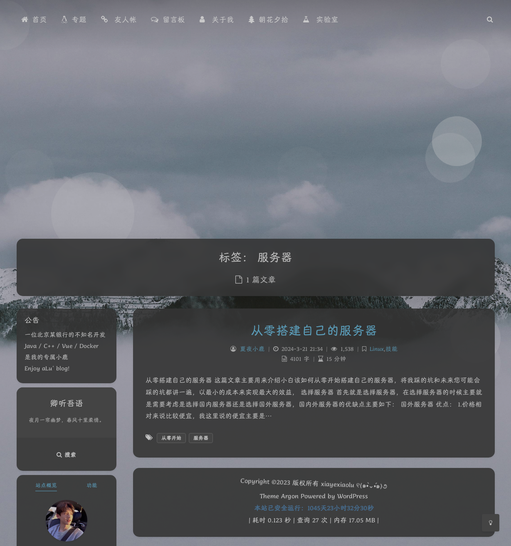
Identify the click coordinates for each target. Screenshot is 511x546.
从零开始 (171, 438)
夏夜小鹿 (251, 349)
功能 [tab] (91, 485)
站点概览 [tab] (46, 485)
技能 (391, 349)
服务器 (200, 438)
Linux (376, 349)
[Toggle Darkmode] (490, 522)
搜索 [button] (66, 454)
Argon (290, 496)
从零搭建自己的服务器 (313, 330)
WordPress (352, 496)
